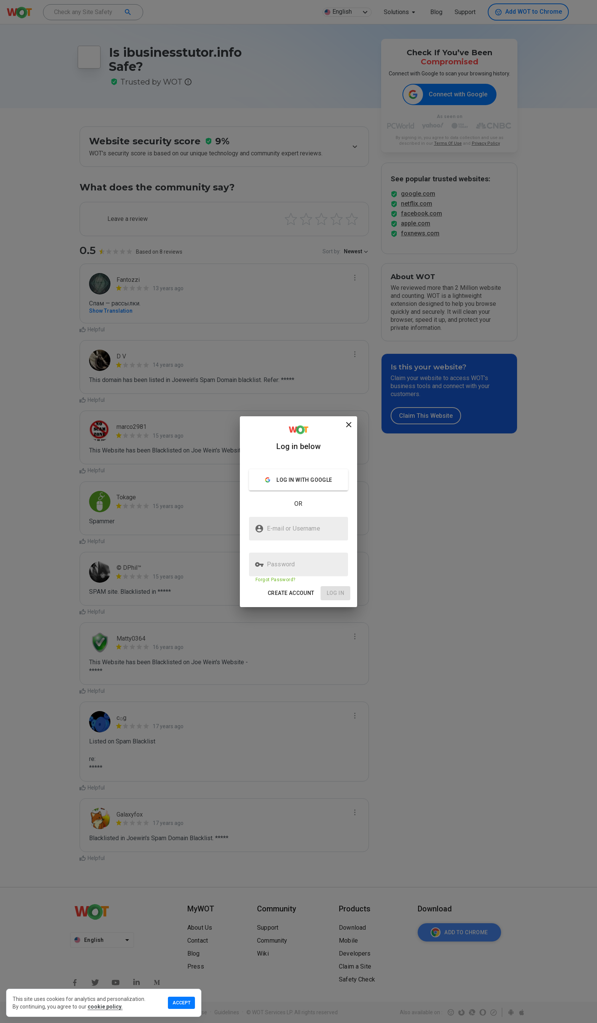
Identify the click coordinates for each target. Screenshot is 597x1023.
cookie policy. (105, 1007)
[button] (291, 593)
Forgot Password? (275, 579)
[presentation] (298, 511)
